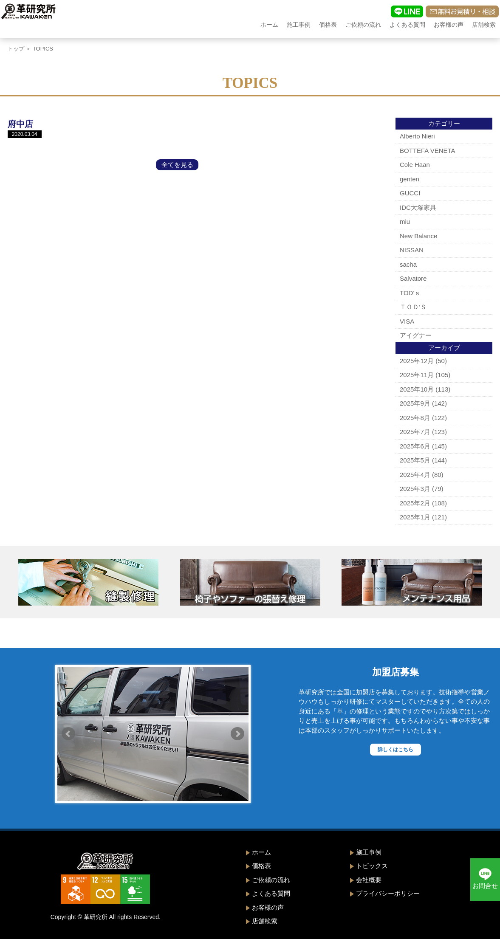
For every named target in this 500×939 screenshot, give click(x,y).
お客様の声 (448, 24)
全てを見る (177, 164)
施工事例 (299, 24)
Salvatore (413, 278)
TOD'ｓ (410, 292)
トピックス (372, 865)
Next (237, 734)
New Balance (418, 236)
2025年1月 (415, 517)
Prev (68, 734)
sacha (408, 264)
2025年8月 (415, 417)
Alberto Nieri (417, 136)
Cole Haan (415, 164)
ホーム (269, 24)
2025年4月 (415, 474)
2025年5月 (415, 460)
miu (405, 221)
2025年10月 (417, 389)
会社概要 (368, 879)
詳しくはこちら (395, 750)
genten (409, 179)
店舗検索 (484, 24)
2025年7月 (415, 431)
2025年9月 (415, 403)
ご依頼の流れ (363, 24)
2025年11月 (417, 374)
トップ (16, 48)
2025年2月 (415, 503)
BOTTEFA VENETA (427, 150)
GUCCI (410, 193)
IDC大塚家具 (418, 207)
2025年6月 (415, 446)
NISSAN (412, 250)
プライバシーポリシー (388, 893)
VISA (407, 321)
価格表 (328, 24)
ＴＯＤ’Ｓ (413, 306)
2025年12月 (417, 360)
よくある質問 (407, 24)
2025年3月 (415, 488)
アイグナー (416, 335)
